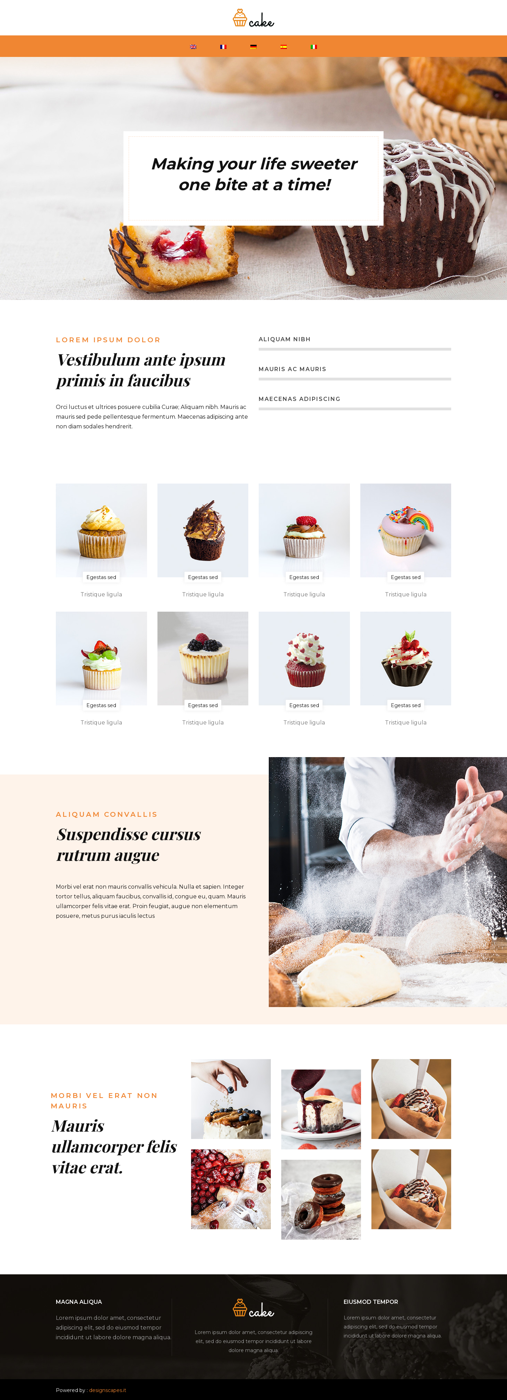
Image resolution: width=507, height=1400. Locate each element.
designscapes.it (107, 1390)
